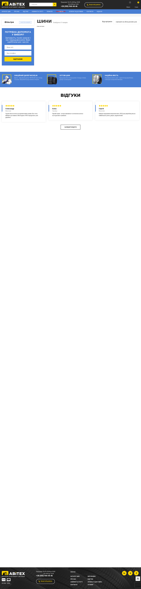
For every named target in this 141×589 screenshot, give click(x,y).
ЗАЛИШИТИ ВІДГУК (70, 558)
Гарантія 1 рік (60, 11)
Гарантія (49, 11)
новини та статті (37, 11)
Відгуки (25, 11)
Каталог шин (6, 11)
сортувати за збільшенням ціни (126, 22)
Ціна (6, 389)
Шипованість (9, 405)
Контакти (90, 11)
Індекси (99, 11)
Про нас (16, 11)
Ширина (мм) (9, 278)
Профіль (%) (9, 323)
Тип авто (7, 429)
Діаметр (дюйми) (11, 351)
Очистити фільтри (25, 22)
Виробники (8, 28)
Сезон (6, 371)
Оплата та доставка (76, 11)
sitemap (90, 584)
